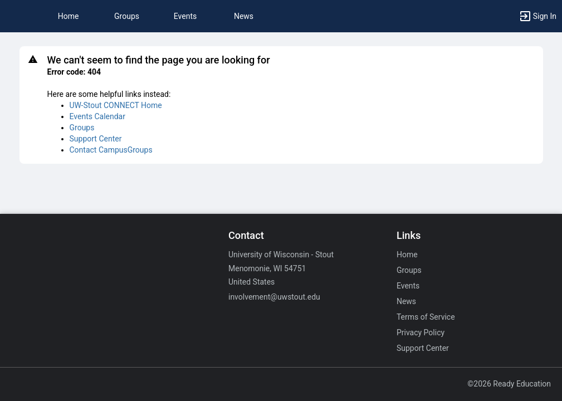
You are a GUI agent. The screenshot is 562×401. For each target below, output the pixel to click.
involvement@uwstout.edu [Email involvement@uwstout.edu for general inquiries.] (274, 296)
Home (407, 254)
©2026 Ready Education (509, 383)
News (243, 16)
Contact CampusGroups (111, 149)
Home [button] (68, 16)
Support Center (96, 138)
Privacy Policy (420, 332)
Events (185, 16)
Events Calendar (97, 116)
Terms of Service (426, 316)
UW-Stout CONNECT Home (116, 105)
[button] (14, 16)
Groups (126, 16)
